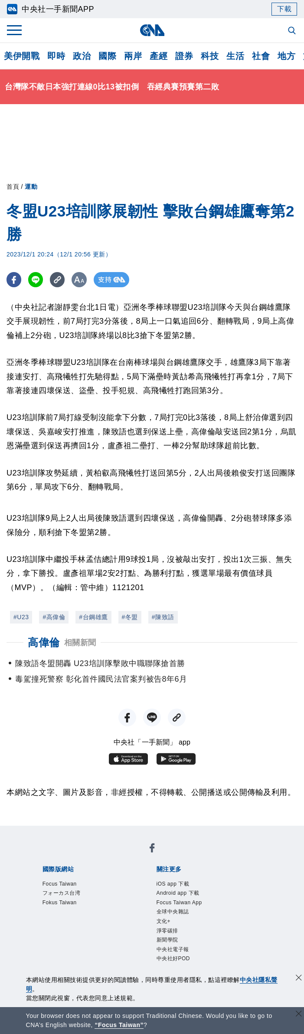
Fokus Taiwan (59, 902)
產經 (158, 56)
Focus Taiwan (59, 884)
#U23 (21, 617)
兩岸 (133, 56)
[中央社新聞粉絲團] (152, 849)
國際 (107, 56)
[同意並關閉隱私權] (299, 978)
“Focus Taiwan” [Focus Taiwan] (119, 1024)
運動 (31, 186)
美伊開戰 (21, 56)
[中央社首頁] (152, 30)
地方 (286, 56)
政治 (82, 56)
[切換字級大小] (80, 279)
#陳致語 (163, 617)
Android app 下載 (178, 893)
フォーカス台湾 (61, 893)
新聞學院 (167, 940)
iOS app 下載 (173, 884)
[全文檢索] (292, 31)
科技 (210, 56)
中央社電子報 (173, 949)
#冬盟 (130, 617)
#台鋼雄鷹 (93, 617)
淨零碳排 (167, 931)
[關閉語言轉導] (299, 1014)
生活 (235, 56)
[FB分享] (14, 279)
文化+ (164, 921)
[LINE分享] (36, 279)
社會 (261, 56)
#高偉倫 (53, 617)
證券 (184, 56)
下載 (284, 9)
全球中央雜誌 (173, 912)
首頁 (13, 186)
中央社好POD (173, 958)
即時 (56, 56)
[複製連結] (58, 279)
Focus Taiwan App (179, 902)
